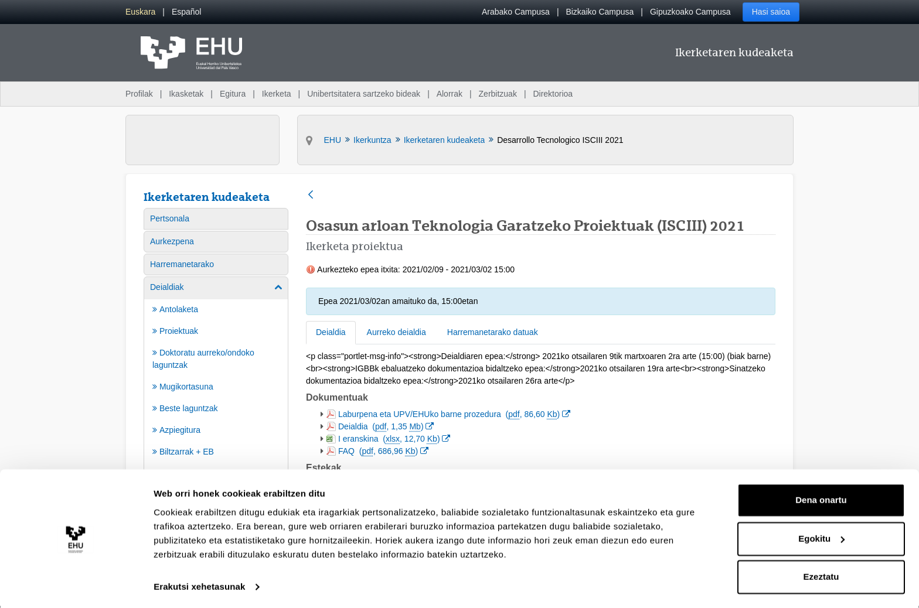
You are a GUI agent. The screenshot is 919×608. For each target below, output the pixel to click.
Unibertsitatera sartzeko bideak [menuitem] (363, 93)
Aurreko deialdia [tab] (396, 332)
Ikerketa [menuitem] (276, 93)
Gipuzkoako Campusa (690, 11)
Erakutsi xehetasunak (199, 585)
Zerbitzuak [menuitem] (498, 93)
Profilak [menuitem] (139, 93)
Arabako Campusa (516, 11)
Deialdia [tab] (331, 332)
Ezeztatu (821, 575)
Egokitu (821, 537)
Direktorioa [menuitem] (553, 93)
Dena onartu (821, 499)
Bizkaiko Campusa (600, 11)
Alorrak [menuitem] (449, 93)
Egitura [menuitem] (233, 93)
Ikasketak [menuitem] (186, 93)
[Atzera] (310, 195)
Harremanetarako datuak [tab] (492, 332)
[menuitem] (140, 12)
